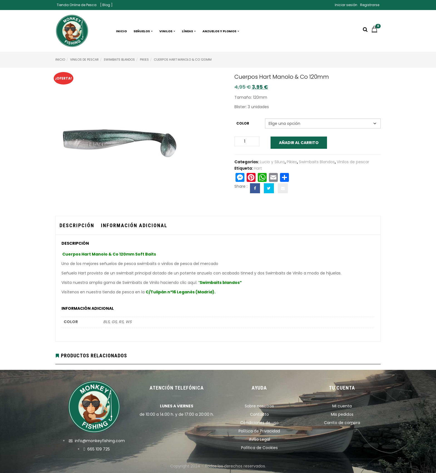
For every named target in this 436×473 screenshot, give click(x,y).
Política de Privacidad (259, 431)
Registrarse (369, 5)
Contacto (259, 414)
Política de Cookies (259, 447)
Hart (258, 168)
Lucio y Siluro (272, 162)
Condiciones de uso (259, 422)
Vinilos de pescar (84, 59)
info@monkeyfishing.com (100, 441)
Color (242, 123)
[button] (376, 31)
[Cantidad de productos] (246, 141)
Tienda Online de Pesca (76, 5)
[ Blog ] (106, 5)
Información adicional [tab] (134, 225)
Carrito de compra (342, 422)
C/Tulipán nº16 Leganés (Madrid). (180, 292)
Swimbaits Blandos (119, 59)
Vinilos (167, 31)
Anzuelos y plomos (220, 31)
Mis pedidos (342, 414)
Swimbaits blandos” (221, 282)
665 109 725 (98, 449)
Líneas (189, 31)
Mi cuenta (342, 406)
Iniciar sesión (346, 5)
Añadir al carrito (299, 142)
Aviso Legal (259, 439)
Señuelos (143, 31)
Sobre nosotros (259, 406)
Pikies (144, 59)
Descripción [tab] (77, 225)
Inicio (121, 31)
